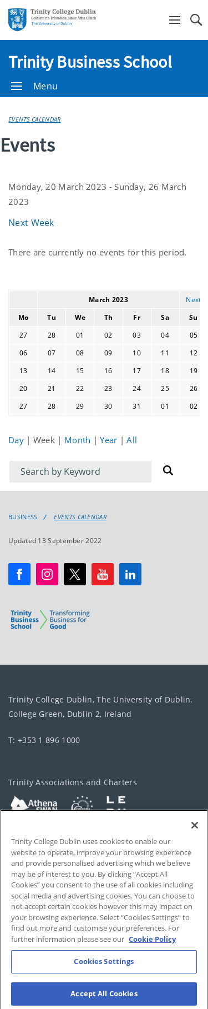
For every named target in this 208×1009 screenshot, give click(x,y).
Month (78, 439)
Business (22, 517)
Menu (34, 86)
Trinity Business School (90, 61)
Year (110, 439)
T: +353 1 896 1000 (44, 740)
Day (17, 439)
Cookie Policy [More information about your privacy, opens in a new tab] (152, 949)
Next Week (31, 223)
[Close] (194, 835)
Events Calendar (34, 119)
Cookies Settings (104, 972)
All (131, 439)
